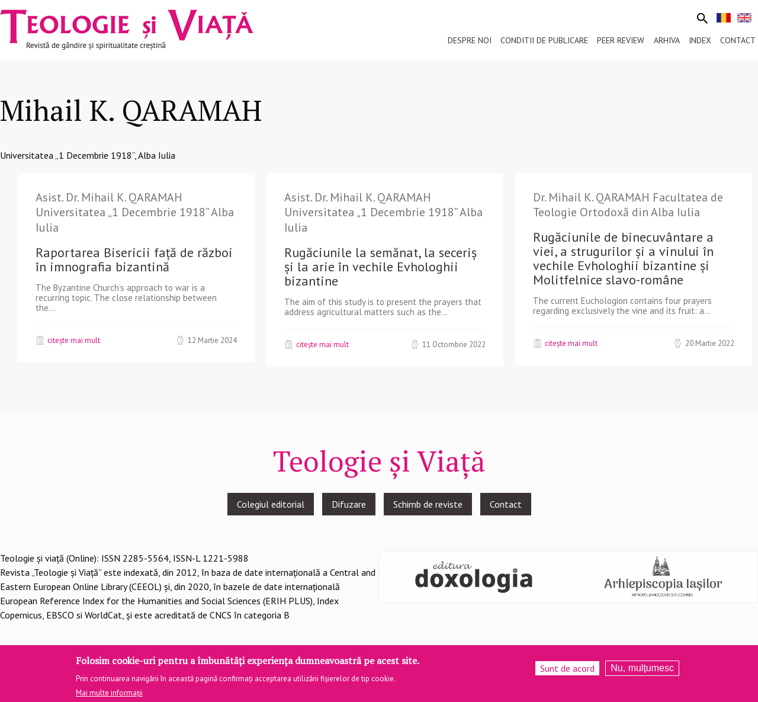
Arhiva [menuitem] (667, 40)
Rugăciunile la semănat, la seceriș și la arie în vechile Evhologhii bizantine (380, 266)
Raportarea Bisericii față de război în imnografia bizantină (134, 259)
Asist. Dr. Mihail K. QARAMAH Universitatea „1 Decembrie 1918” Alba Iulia (135, 212)
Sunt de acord (567, 672)
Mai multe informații (109, 696)
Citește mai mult (73, 340)
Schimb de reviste (427, 504)
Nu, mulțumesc (642, 672)
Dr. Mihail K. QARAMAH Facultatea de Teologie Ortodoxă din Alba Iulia (628, 205)
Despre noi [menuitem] (470, 40)
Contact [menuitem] (738, 40)
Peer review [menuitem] (620, 40)
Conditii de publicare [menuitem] (544, 40)
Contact (506, 504)
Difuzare (349, 504)
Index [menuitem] (700, 40)
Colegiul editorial (270, 504)
